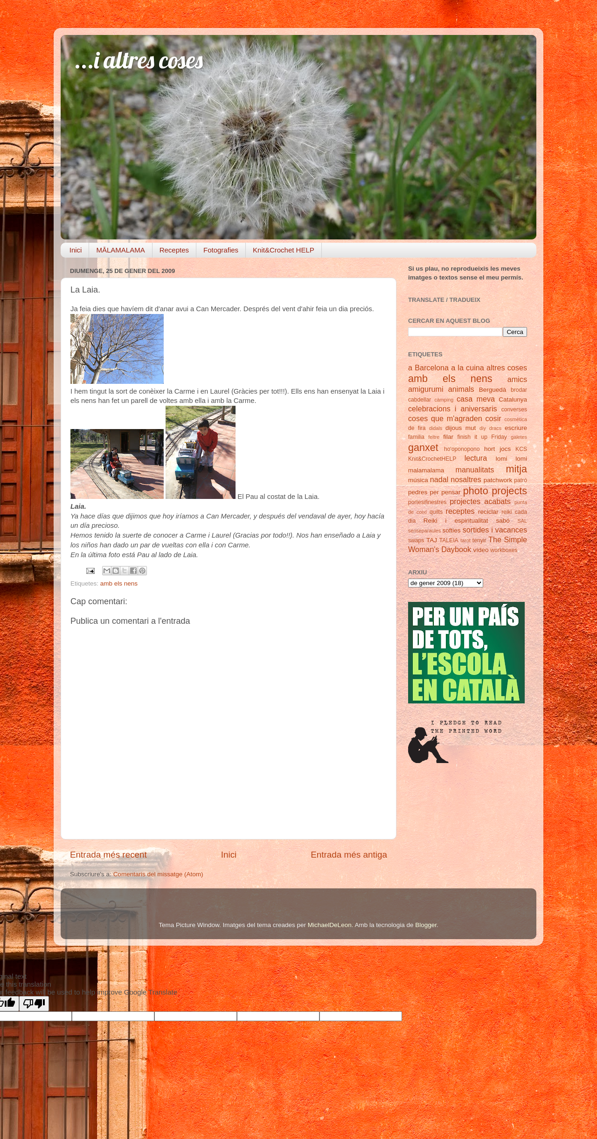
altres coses (506, 367)
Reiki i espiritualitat (455, 520)
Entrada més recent (108, 854)
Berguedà (493, 389)
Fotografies (220, 250)
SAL (522, 521)
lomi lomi (511, 458)
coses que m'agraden (445, 418)
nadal (439, 479)
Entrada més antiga (349, 854)
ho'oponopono (462, 449)
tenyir (479, 540)
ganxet (423, 447)
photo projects (495, 491)
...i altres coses (139, 60)
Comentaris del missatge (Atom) (158, 874)
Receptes (174, 250)
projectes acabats (480, 501)
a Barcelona (428, 367)
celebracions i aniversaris (452, 408)
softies (452, 530)
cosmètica (515, 419)
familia (416, 437)
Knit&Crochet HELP (283, 250)
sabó (502, 520)
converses (514, 409)
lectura (476, 458)
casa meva (476, 399)
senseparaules (424, 530)
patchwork (498, 480)
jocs (505, 448)
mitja (516, 469)
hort (489, 448)
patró (520, 480)
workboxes (503, 550)
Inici (75, 250)
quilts (436, 512)
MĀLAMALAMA (120, 250)
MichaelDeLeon (330, 924)
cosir (493, 418)
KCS (521, 449)
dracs (495, 428)
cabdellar (419, 399)
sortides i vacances (495, 529)
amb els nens (119, 583)
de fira (417, 428)
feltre (433, 437)
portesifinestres (427, 502)
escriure (516, 427)
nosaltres (466, 479)
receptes (460, 511)
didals (435, 428)
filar (448, 436)
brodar (519, 390)
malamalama (426, 470)
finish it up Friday (482, 437)
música (418, 480)
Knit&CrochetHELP (432, 459)
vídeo (481, 549)
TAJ (431, 540)
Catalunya (513, 399)
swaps (416, 540)
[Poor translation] (34, 1003)
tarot (465, 540)
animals (461, 389)
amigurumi (426, 389)
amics (517, 379)
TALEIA (448, 540)
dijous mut (460, 427)
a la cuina (467, 367)
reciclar (488, 511)
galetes (519, 437)
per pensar (445, 492)
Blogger (426, 924)
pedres (417, 492)
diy (482, 428)
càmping (443, 399)
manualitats (475, 469)
